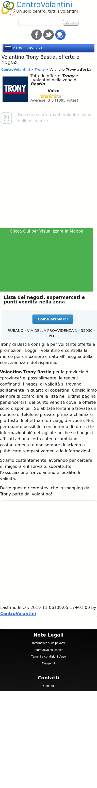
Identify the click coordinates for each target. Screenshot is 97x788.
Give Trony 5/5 (59, 96)
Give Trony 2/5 (46, 96)
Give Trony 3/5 (51, 96)
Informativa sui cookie (48, 650)
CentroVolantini (44, 4)
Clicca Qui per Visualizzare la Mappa (47, 231)
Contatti (48, 686)
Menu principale (27, 47)
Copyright (48, 663)
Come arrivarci (53, 319)
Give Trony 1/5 (42, 96)
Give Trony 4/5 (55, 96)
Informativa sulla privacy (48, 643)
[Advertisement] (47, 177)
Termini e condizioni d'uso (48, 656)
